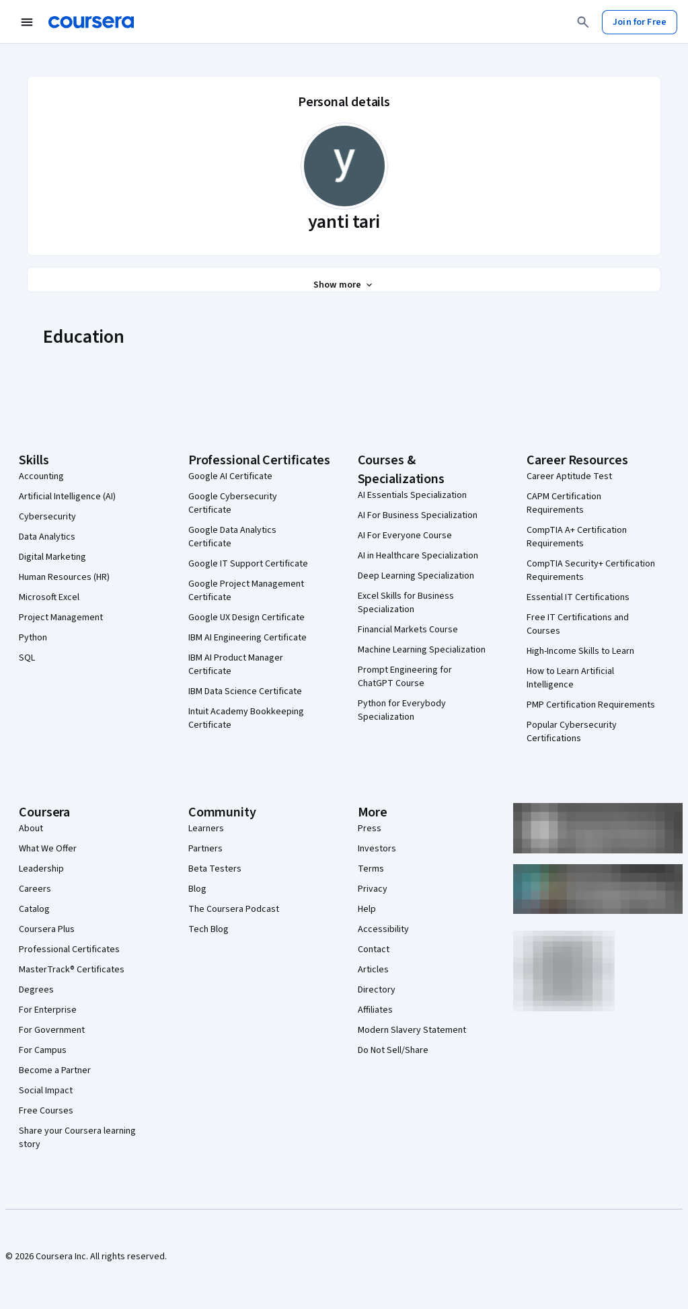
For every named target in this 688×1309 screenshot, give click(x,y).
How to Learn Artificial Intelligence (570, 678)
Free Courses (46, 1110)
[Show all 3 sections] (344, 285)
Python (33, 637)
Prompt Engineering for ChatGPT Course (405, 676)
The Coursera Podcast (233, 909)
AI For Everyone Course (405, 535)
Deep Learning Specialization (416, 576)
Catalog (34, 909)
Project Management (61, 617)
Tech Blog (208, 929)
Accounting (41, 476)
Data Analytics (47, 537)
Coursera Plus (47, 929)
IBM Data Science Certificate (245, 691)
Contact (373, 949)
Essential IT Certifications (578, 597)
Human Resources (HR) (64, 577)
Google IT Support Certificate (248, 564)
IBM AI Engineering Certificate (247, 637)
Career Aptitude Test (569, 476)
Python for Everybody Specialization (402, 710)
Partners (205, 848)
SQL (27, 658)
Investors (377, 848)
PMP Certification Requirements (591, 705)
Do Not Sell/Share (393, 1050)
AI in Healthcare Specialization (418, 555)
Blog (197, 889)
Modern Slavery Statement (412, 1030)
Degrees (36, 990)
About (31, 828)
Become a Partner (55, 1070)
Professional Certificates (69, 949)
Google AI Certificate (230, 476)
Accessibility (383, 929)
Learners (206, 828)
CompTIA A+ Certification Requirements (577, 536)
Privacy (372, 889)
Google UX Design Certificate (246, 617)
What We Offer (48, 848)
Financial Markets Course (408, 629)
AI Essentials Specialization (412, 495)
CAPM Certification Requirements (564, 503)
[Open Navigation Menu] (27, 22)
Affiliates (375, 1010)
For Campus (43, 1050)
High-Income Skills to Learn (580, 651)
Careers (35, 889)
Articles (373, 969)
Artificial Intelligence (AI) (67, 496)
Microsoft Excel (49, 597)
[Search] (583, 22)
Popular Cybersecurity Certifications (572, 731)
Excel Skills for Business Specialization (406, 602)
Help (367, 909)
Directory (376, 990)
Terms (371, 869)
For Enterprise (48, 1010)
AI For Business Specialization (417, 515)
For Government (52, 1030)
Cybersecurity (47, 516)
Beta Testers (214, 869)
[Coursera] (91, 22)
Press (369, 828)
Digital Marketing (52, 557)
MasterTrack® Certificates (71, 969)
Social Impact (46, 1090)
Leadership (41, 869)
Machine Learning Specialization (422, 650)
